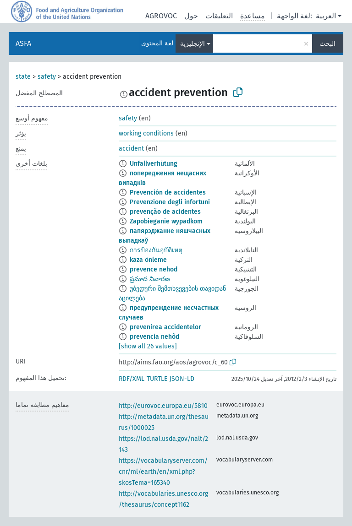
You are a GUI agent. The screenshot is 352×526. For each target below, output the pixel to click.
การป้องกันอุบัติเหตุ (156, 250)
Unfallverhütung (153, 164)
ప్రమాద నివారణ (150, 279)
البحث (327, 44)
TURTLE (157, 379)
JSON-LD (182, 379)
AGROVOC (161, 15)
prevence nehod (153, 269)
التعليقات (219, 15)
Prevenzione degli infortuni (170, 202)
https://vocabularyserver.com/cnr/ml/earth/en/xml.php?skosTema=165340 (163, 472)
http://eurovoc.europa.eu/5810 (163, 406)
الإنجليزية (192, 44)
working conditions (146, 133)
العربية (326, 15)
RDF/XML (131, 379)
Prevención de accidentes (168, 192)
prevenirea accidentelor (165, 327)
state (23, 77)
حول (191, 15)
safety (47, 77)
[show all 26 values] (148, 346)
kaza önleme (148, 260)
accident (131, 148)
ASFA (23, 43)
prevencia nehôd (154, 337)
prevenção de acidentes (165, 212)
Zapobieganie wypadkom (166, 221)
